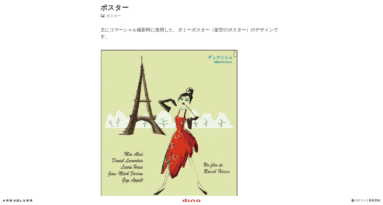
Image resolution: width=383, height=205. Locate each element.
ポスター (114, 7)
